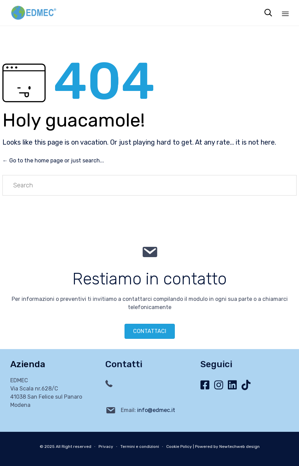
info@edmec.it (156, 410)
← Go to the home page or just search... (53, 160)
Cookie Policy (179, 446)
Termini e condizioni (139, 446)
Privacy (106, 446)
